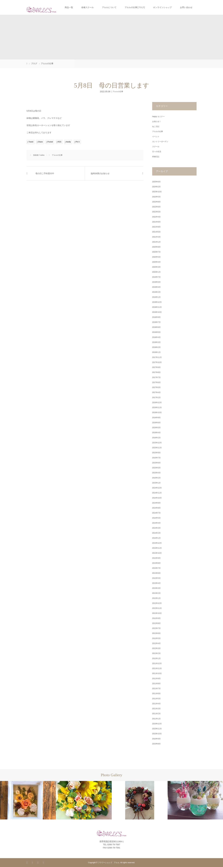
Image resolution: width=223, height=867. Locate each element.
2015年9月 (156, 453)
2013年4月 (156, 583)
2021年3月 (156, 237)
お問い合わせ (186, 7)
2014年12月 (157, 488)
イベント (155, 136)
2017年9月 (156, 367)
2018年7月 (156, 322)
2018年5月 (156, 332)
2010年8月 (156, 744)
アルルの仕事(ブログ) (135, 7)
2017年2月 (156, 397)
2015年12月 (157, 443)
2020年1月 (156, 272)
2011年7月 (156, 689)
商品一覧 (69, 7)
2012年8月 (156, 623)
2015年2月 (156, 478)
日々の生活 (156, 152)
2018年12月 (157, 302)
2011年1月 (156, 719)
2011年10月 (157, 673)
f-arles (41, 155)
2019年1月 (156, 297)
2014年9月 (156, 503)
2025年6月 (156, 182)
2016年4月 (156, 433)
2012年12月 (157, 603)
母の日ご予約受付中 (44, 173)
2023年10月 (157, 192)
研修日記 (155, 157)
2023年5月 (156, 197)
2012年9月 (156, 618)
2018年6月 (156, 327)
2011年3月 (156, 709)
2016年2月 (156, 438)
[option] (28, 800)
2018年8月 (156, 317)
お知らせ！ (156, 121)
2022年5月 (156, 212)
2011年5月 (156, 699)
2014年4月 (156, 523)
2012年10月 (157, 613)
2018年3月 (156, 342)
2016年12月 (157, 402)
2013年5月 (156, 578)
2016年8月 (156, 418)
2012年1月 (156, 658)
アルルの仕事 (117, 91)
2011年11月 (157, 668)
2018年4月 (156, 337)
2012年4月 (156, 643)
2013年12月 (157, 543)
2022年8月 (156, 202)
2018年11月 (157, 307)
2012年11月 (157, 608)
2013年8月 (156, 563)
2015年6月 (156, 463)
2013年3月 (156, 588)
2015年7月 (156, 458)
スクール (155, 147)
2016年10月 (157, 413)
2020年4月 (156, 262)
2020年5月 (156, 257)
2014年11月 (157, 493)
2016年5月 (156, 428)
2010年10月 (157, 734)
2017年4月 (156, 392)
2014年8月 (156, 508)
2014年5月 (156, 518)
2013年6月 (156, 573)
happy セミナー (158, 116)
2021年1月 (156, 242)
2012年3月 (156, 648)
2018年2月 (156, 347)
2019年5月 (156, 282)
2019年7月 (156, 277)
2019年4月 (156, 287)
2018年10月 (157, 312)
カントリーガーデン (160, 142)
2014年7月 (156, 513)
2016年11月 (157, 407)
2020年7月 (156, 252)
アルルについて (109, 7)
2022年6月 (156, 207)
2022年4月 (156, 217)
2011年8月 (156, 684)
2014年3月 (156, 528)
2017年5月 (156, 387)
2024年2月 (156, 187)
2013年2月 (156, 593)
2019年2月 (156, 292)
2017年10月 (157, 362)
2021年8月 (156, 227)
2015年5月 (156, 468)
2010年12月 (157, 724)
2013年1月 (156, 598)
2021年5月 (156, 232)
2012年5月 (156, 638)
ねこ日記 (155, 126)
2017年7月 (156, 377)
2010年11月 (157, 729)
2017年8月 (156, 372)
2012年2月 (156, 653)
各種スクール (87, 7)
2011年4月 (156, 704)
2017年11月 (157, 357)
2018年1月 (156, 352)
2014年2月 (156, 533)
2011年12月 (157, 663)
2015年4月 (156, 473)
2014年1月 (156, 538)
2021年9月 (156, 222)
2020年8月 (156, 247)
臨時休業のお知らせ (100, 173)
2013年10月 (157, 553)
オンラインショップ (162, 7)
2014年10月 (157, 498)
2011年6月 (156, 694)
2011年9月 (156, 678)
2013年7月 (156, 568)
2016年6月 (156, 423)
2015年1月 (156, 483)
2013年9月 (156, 558)
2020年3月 (156, 267)
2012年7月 (156, 628)
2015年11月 (157, 448)
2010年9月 (156, 739)
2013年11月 (157, 548)
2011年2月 (156, 714)
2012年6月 (156, 633)
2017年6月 (156, 382)
